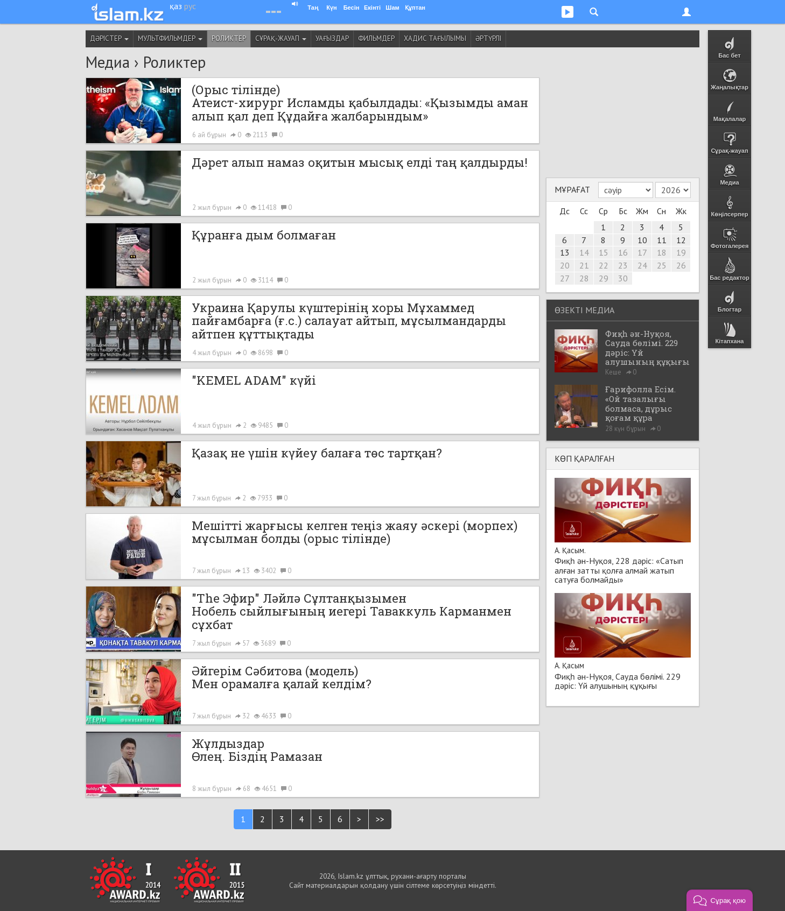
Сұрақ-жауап (280, 38)
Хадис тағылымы (435, 38)
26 (681, 265)
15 (603, 252)
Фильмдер (376, 38)
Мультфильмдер (170, 38)
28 (584, 278)
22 (603, 265)
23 (623, 265)
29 (603, 278)
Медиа (108, 62)
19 (681, 252)
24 (642, 265)
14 (584, 252)
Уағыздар (332, 38)
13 (565, 252)
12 (681, 240)
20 (565, 265)
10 (642, 240)
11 (662, 240)
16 (623, 252)
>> (380, 819)
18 (662, 252)
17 (642, 252)
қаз (176, 6)
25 (662, 265)
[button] (719, 900)
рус (190, 6)
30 (623, 278)
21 (584, 265)
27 (565, 278)
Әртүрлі (488, 38)
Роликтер (229, 38)
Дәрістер (109, 38)
